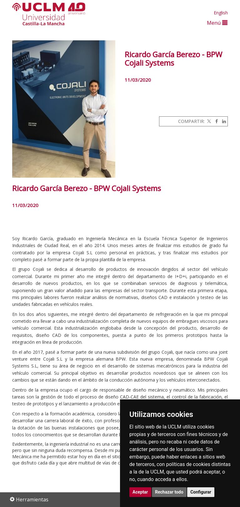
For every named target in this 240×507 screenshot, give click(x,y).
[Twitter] (208, 121)
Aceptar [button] (140, 491)
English (221, 13)
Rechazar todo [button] (169, 491)
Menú (217, 22)
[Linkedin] (222, 121)
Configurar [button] (200, 491)
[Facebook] (215, 121)
